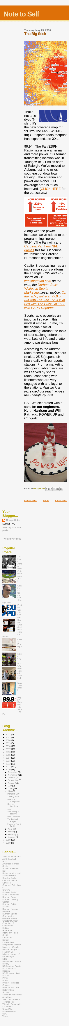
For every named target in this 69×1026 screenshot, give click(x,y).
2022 (8, 734)
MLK (4, 959)
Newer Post (30, 500)
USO (4, 1013)
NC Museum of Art (11, 973)
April (10, 829)
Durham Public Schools (9, 905)
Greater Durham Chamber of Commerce (10, 923)
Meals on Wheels (10, 947)
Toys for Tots (8, 1002)
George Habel (13, 520)
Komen (5, 940)
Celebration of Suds (19, 576)
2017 (8, 749)
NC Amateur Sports (11, 966)
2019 (8, 743)
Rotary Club (8, 990)
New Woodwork (19, 686)
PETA (5, 978)
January (12, 837)
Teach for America (11, 999)
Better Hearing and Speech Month (11, 874)
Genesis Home (9, 918)
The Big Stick (13, 796)
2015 (8, 755)
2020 (8, 740)
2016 (8, 752)
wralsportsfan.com (37, 281)
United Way (7, 1009)
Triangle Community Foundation (12, 1005)
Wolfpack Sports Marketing (36, 290)
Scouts (5, 992)
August (11, 783)
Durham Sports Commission (9, 914)
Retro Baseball (13, 816)
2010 (8, 769)
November (13, 775)
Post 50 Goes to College (19, 611)
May (10, 791)
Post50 (5, 980)
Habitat (5, 928)
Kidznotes (7, 937)
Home (46, 500)
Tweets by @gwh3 (11, 539)
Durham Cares (9, 897)
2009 (8, 840)
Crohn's (6, 890)
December (13, 772)
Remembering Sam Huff (19, 673)
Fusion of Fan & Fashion (14, 825)
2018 (8, 746)
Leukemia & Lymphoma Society (11, 943)
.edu (9, 809)
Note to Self (21, 14)
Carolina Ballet (9, 878)
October (12, 778)
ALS (4, 861)
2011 (8, 766)
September (13, 780)
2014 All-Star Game (11, 856)
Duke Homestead (10, 894)
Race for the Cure (11, 987)
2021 (8, 737)
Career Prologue (19, 643)
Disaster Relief (9, 892)
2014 (8, 758)
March (11, 832)
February (12, 834)
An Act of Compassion (14, 800)
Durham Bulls (48, 285)
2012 (8, 763)
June (10, 788)
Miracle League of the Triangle (11, 955)
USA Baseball (9, 1011)
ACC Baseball (9, 859)
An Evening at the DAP (13, 812)
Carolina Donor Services (9, 881)
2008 (8, 843)
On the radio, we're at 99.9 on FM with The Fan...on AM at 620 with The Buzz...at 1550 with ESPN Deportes (45, 300)
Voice (5, 1016)
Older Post (61, 500)
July (10, 786)
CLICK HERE (51, 189)
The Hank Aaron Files (19, 562)
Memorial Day (13, 794)
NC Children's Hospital (9, 969)
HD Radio (7, 930)
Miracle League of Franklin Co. (11, 950)
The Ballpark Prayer (12, 820)
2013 (8, 761)
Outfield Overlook (12, 805)
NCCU (5, 975)
